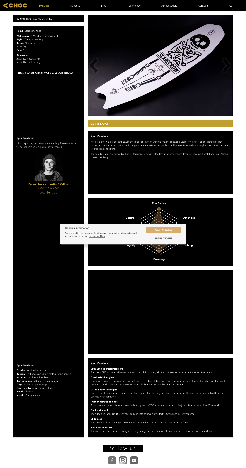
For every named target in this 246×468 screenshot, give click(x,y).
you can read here (97, 236)
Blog (103, 5)
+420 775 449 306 (48, 188)
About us (75, 5)
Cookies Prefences (163, 238)
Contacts (203, 5)
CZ (231, 5)
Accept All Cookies (163, 230)
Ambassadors (169, 5)
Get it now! (99, 123)
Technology (134, 5)
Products (43, 5)
